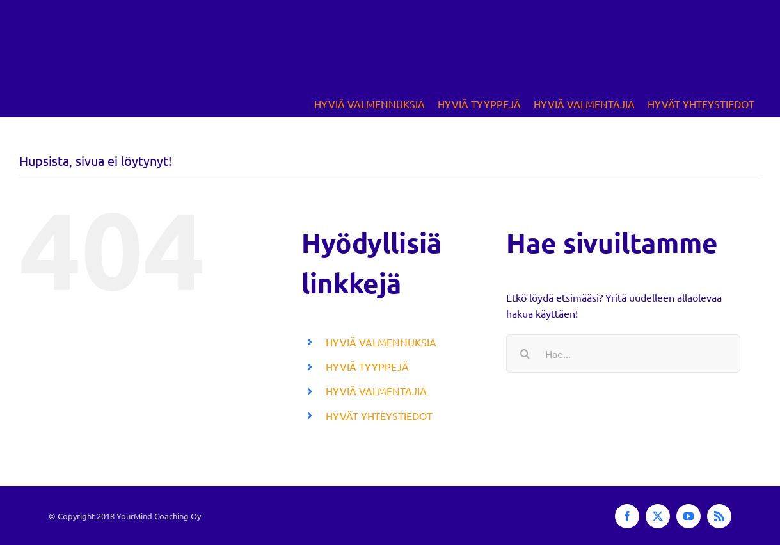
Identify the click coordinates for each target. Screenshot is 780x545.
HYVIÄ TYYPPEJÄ (367, 366)
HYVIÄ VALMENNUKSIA (381, 342)
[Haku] (525, 353)
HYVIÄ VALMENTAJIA (376, 390)
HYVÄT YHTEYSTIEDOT (379, 415)
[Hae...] (623, 353)
